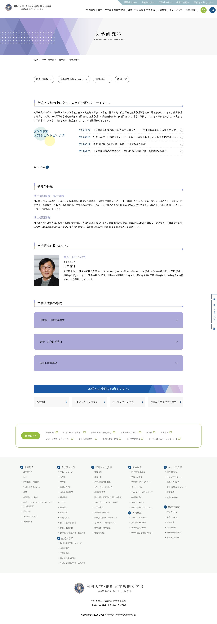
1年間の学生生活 (138, 471)
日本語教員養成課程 (69, 522)
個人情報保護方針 (175, 532)
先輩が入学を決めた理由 (162, 401)
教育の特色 (42, 79)
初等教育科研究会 (102, 512)
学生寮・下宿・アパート (142, 481)
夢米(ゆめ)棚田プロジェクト (107, 517)
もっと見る (41, 166)
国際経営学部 (66, 487)
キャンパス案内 (138, 502)
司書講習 (175, 431)
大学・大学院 (104, 10)
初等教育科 (65, 557)
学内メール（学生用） (75, 431)
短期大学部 (119, 10)
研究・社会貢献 (135, 10)
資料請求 (213, 292)
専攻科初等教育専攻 (69, 563)
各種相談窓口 (137, 497)
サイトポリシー (174, 537)
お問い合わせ (173, 517)
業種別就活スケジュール (177, 487)
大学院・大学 (68, 466)
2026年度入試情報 (139, 532)
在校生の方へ (148, 2)
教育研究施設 (100, 532)
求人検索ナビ (173, 471)
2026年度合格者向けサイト (143, 537)
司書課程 (64, 512)
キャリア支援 (176, 10)
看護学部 (64, 497)
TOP (36, 60)
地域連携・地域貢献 (103, 527)
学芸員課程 (65, 517)
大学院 (62, 60)
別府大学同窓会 (142, 438)
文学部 (63, 481)
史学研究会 (99, 507)
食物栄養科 (65, 552)
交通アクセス (173, 512)
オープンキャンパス (213, 311)
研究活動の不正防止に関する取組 (109, 497)
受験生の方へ (130, 2)
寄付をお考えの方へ (204, 2)
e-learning (51, 431)
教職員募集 (28, 521)
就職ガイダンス (174, 481)
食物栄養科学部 (67, 492)
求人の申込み (173, 497)
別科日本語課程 (67, 527)
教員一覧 (126, 79)
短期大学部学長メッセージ (72, 547)
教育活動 (98, 471)
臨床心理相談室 (91, 438)
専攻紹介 (103, 79)
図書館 (159, 431)
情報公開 (27, 511)
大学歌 (63, 476)
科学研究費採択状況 (103, 481)
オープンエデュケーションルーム (175, 438)
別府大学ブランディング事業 (107, 502)
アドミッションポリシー (86, 401)
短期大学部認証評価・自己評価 (74, 568)
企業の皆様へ (183, 2)
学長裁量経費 (100, 492)
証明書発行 (172, 527)
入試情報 (162, 10)
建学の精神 (28, 471)
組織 (25, 492)
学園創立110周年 (31, 516)
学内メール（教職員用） (107, 431)
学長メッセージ (67, 471)
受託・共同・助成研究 (104, 487)
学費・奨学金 (137, 476)
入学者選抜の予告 (139, 527)
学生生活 (150, 10)
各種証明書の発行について (143, 507)
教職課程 (64, 507)
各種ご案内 (190, 10)
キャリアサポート (175, 476)
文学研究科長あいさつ (73, 79)
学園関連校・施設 (117, 438)
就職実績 (171, 492)
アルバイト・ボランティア (143, 492)
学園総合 (90, 10)
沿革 (25, 476)
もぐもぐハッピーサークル (106, 522)
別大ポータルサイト (138, 431)
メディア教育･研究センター (60, 438)
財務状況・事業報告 (32, 481)
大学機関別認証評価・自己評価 (74, 532)
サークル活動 (137, 487)
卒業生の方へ (165, 2)
